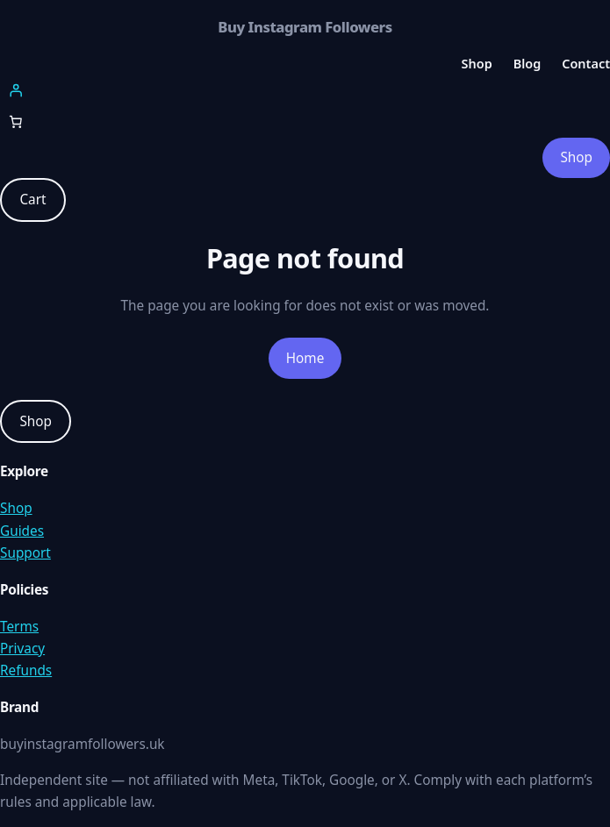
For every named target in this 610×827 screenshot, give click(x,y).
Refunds (26, 670)
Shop (576, 157)
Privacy (22, 648)
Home (305, 358)
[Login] (305, 90)
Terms (19, 626)
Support (25, 552)
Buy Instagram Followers (304, 27)
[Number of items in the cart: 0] (16, 122)
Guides (22, 530)
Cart (32, 199)
